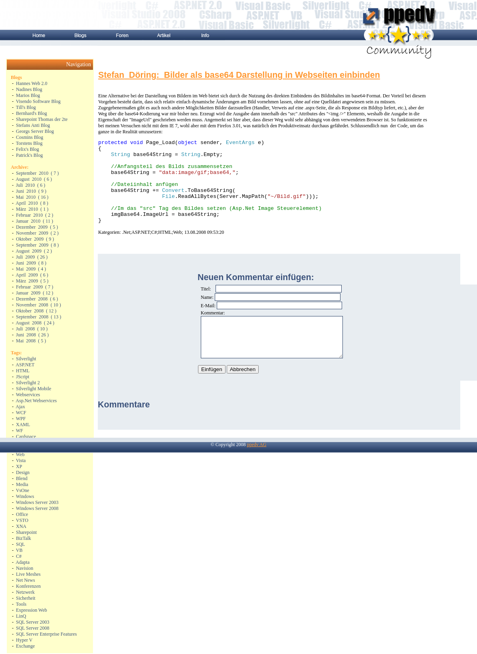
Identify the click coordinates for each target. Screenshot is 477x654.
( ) (37, 173)
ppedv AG (256, 457)
